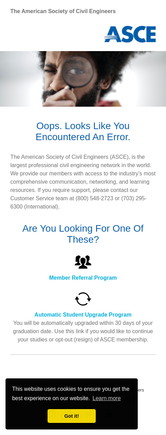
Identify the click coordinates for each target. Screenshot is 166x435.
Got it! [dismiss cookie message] (71, 416)
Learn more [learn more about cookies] (107, 398)
